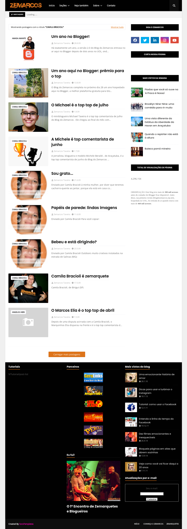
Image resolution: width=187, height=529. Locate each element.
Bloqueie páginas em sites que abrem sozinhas (157, 450)
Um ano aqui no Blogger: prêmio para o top (87, 73)
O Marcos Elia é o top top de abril (82, 310)
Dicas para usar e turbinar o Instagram (155, 391)
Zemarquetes (172, 524)
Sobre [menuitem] (96, 5)
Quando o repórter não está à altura (161, 135)
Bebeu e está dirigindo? (74, 242)
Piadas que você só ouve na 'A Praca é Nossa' (161, 91)
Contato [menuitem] (111, 5)
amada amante (19, 38)
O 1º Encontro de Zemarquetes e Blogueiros (92, 509)
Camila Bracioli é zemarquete (80, 276)
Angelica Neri (18, 312)
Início (136, 524)
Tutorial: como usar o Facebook (157, 404)
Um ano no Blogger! (70, 36)
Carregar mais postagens (66, 354)
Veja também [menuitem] (81, 5)
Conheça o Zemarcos (153, 524)
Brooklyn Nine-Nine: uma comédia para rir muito (159, 105)
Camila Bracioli (19, 72)
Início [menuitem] (52, 5)
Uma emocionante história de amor (157, 376)
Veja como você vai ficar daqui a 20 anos (158, 465)
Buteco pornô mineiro (158, 148)
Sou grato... (62, 173)
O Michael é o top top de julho (80, 105)
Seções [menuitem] (63, 5)
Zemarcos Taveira (62, 43)
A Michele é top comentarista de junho (82, 142)
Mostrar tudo (117, 27)
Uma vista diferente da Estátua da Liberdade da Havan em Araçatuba (159, 122)
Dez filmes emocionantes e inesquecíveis (155, 435)
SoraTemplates (26, 523)
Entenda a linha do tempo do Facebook (156, 420)
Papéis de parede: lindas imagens (84, 207)
